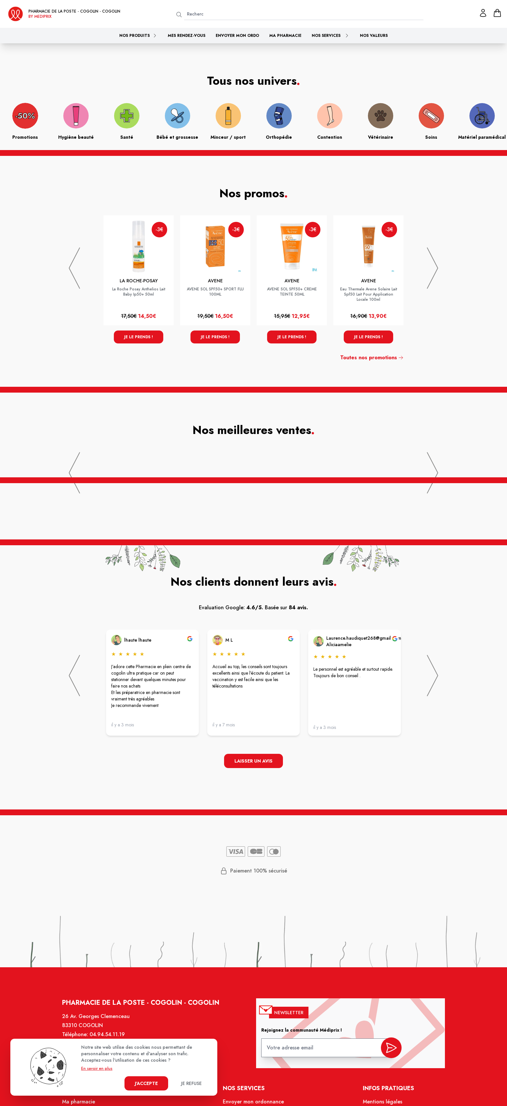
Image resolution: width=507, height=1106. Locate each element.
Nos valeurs (374, 35)
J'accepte (146, 1083)
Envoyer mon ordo (237, 35)
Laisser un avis (253, 761)
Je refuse (191, 1083)
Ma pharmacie (285, 35)
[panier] (497, 12)
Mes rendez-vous (186, 35)
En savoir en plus (97, 1068)
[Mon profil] (483, 12)
